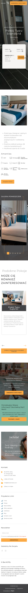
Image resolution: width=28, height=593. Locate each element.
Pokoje (5, 503)
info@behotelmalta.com (10, 483)
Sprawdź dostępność (21, 57)
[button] (9, 59)
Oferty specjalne (8, 508)
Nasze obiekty (7, 505)
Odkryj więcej (14, 38)
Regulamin (20, 588)
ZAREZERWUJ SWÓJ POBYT (18, 3)
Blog (5, 513)
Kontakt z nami (14, 419)
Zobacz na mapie (8, 486)
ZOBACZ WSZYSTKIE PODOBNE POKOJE (14, 351)
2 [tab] (10, 253)
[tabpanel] (14, 222)
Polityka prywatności (10, 588)
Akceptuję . (14, 536)
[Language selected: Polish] (21, 591)
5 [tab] (17, 253)
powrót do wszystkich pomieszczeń (14, 27)
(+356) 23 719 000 (8, 479)
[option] (18, 591)
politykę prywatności (13, 536)
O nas (5, 500)
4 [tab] (15, 253)
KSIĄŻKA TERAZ (7, 181)
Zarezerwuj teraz (8, 518)
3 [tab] (12, 253)
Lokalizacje (6, 510)
